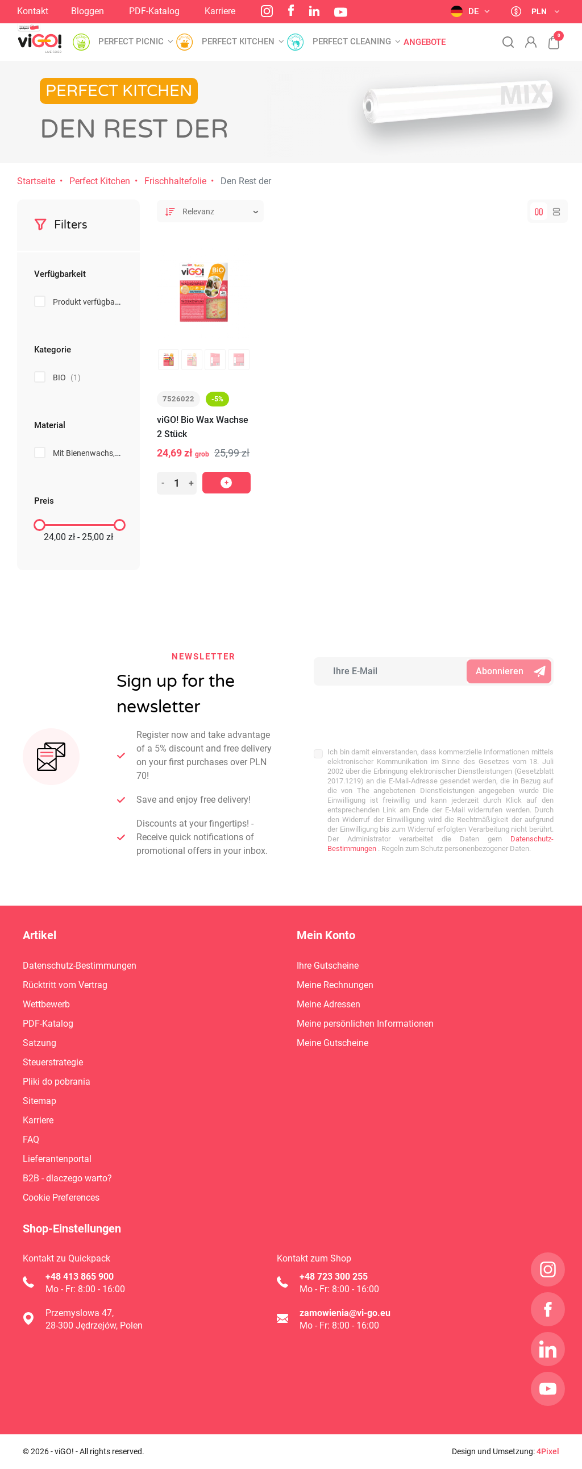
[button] (548, 36)
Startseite (36, 181)
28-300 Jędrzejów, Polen (94, 1325)
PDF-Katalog (154, 11)
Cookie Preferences (61, 1197)
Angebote (425, 42)
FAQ (31, 1139)
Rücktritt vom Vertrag (65, 985)
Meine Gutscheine (332, 1043)
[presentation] (388, 710)
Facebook (291, 10)
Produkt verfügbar (92, 301)
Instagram (266, 11)
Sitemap (39, 1100)
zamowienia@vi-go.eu (345, 1313)
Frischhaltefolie (175, 181)
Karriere (220, 11)
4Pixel (548, 1451)
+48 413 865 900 (79, 1276)
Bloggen (87, 11)
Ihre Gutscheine (328, 965)
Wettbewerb (46, 1004)
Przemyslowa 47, (79, 1313)
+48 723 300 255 (334, 1276)
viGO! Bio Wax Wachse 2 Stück (202, 426)
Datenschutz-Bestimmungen (79, 965)
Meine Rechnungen (335, 985)
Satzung (39, 1043)
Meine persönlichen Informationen (365, 1023)
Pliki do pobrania (56, 1081)
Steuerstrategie (53, 1062)
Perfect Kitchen (99, 181)
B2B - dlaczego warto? (67, 1178)
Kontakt (32, 11)
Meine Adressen (328, 1004)
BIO (67, 377)
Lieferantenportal (57, 1158)
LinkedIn (314, 11)
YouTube (340, 12)
